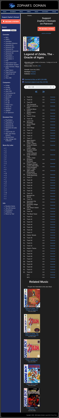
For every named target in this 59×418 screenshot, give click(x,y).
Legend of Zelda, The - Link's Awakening (32, 359)
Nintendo (33, 74)
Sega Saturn (9, 70)
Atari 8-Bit (8, 91)
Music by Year (9, 214)
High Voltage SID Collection (10, 139)
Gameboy (8, 41)
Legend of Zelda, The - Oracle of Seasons (32, 309)
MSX (7, 130)
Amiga (7, 85)
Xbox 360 (8, 78)
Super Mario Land (31, 384)
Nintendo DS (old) (11, 128)
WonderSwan (9, 137)
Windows (8, 108)
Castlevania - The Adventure (31, 408)
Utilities (29, 11)
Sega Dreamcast (10, 72)
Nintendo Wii (9, 53)
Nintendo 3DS (9, 47)
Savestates (45, 11)
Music (21, 11)
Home (4, 11)
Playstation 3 (9, 59)
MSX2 (7, 99)
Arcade (7, 87)
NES (6, 37)
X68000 (7, 110)
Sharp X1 (8, 106)
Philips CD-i (9, 105)
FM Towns (8, 95)
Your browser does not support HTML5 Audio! (40, 86)
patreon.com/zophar (46, 33)
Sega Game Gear (10, 62)
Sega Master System (12, 64)
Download (52, 97)
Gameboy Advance (11, 43)
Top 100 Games (10, 208)
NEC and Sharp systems (10, 134)
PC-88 (7, 101)
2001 (39, 66)
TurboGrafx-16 (10, 74)
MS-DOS (8, 97)
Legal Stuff (47, 415)
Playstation (8, 55)
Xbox (7, 76)
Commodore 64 (10, 93)
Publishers (8, 212)
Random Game (10, 206)
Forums (29, 15)
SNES (7, 39)
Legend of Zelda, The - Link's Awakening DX (32, 334)
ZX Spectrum (9, 112)
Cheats (54, 11)
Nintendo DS (9, 45)
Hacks (36, 11)
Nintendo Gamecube (11, 51)
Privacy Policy (54, 415)
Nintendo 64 (9, 49)
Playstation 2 (9, 57)
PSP (6, 61)
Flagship (33, 71)
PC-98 (7, 103)
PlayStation (9, 120)
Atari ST (8, 89)
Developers (9, 210)
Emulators (13, 11)
